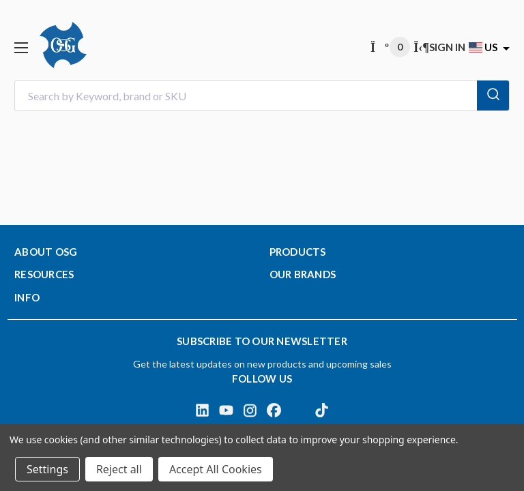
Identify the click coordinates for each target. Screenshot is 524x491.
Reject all (119, 469)
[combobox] (262, 95)
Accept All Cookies (215, 469)
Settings (47, 469)
